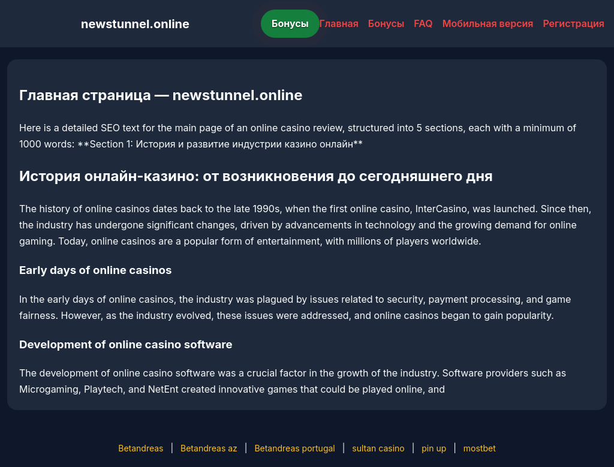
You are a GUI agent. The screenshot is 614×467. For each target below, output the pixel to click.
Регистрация (573, 23)
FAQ (423, 23)
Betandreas (140, 448)
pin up (434, 448)
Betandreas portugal (294, 448)
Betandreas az (208, 448)
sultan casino (378, 448)
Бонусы (290, 23)
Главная (339, 23)
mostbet (479, 448)
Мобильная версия (488, 23)
